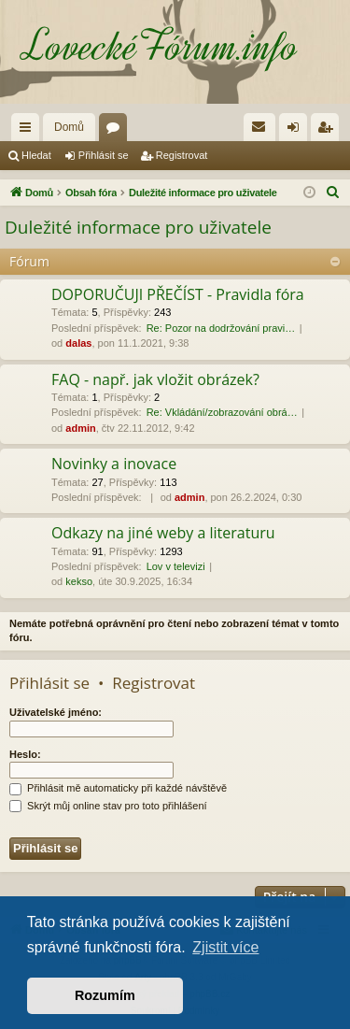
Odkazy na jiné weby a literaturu (163, 532)
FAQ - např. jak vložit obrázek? (155, 379)
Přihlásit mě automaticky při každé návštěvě (118, 787)
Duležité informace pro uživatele (138, 227)
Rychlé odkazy (29, 131)
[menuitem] (259, 127)
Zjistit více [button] (225, 947)
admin (80, 428)
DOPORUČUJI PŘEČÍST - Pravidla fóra (177, 294)
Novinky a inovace (113, 463)
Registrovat (182, 155)
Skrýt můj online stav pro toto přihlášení (108, 805)
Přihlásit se (103, 155)
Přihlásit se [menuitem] (297, 131)
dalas (78, 343)
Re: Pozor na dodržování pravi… (221, 328)
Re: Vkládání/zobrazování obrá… (222, 412)
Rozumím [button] (105, 995)
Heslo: (25, 754)
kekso (78, 581)
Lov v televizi (176, 566)
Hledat (36, 155)
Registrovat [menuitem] (329, 131)
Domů (69, 127)
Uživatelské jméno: (55, 712)
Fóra (116, 131)
